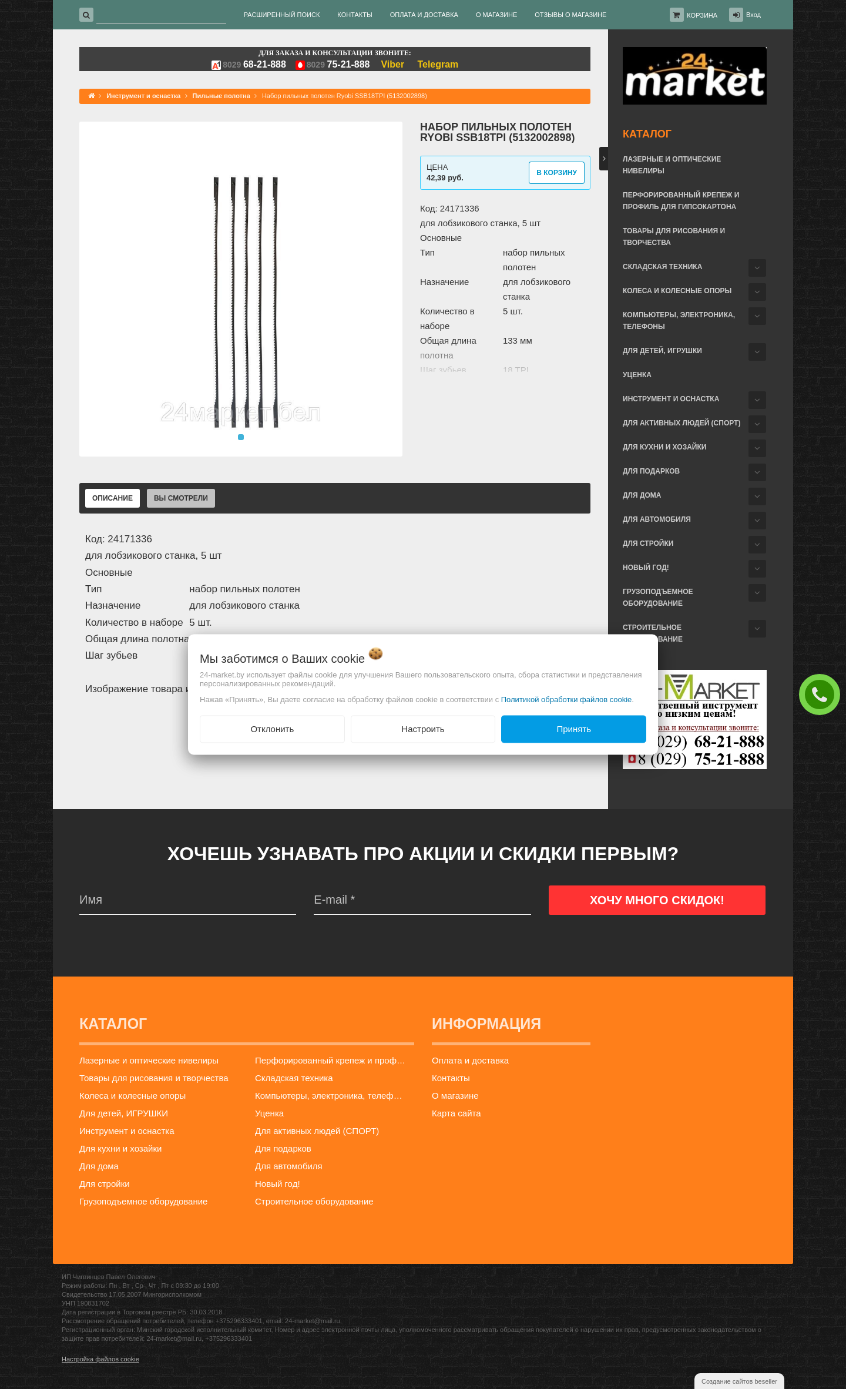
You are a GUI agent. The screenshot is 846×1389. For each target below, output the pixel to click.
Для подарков (651, 471)
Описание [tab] (112, 498)
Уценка (637, 375)
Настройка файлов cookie (100, 1359)
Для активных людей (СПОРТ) (681, 423)
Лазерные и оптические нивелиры (672, 165)
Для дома (642, 495)
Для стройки (648, 543)
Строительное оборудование (653, 633)
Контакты (451, 1078)
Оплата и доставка (470, 1060)
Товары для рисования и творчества (674, 237)
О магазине (455, 1096)
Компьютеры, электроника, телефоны (679, 321)
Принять (573, 729)
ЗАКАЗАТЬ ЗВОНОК (822, 694)
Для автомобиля (657, 519)
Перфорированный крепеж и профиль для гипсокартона (681, 201)
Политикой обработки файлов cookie (566, 699)
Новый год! (646, 567)
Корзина (702, 15)
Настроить (422, 729)
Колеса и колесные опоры (677, 291)
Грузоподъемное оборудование (658, 598)
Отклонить (272, 729)
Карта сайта (456, 1113)
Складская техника (662, 267)
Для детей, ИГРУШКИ (662, 351)
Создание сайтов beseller (739, 1381)
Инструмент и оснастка (671, 399)
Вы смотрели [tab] (181, 498)
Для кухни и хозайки (664, 447)
